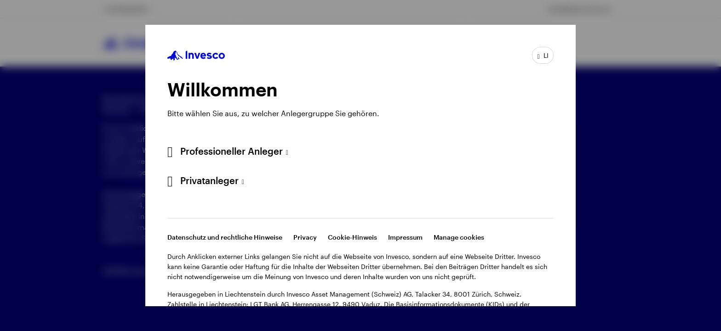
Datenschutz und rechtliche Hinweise (224, 237)
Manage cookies (459, 237)
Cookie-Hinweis (352, 237)
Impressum (405, 237)
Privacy (305, 237)
